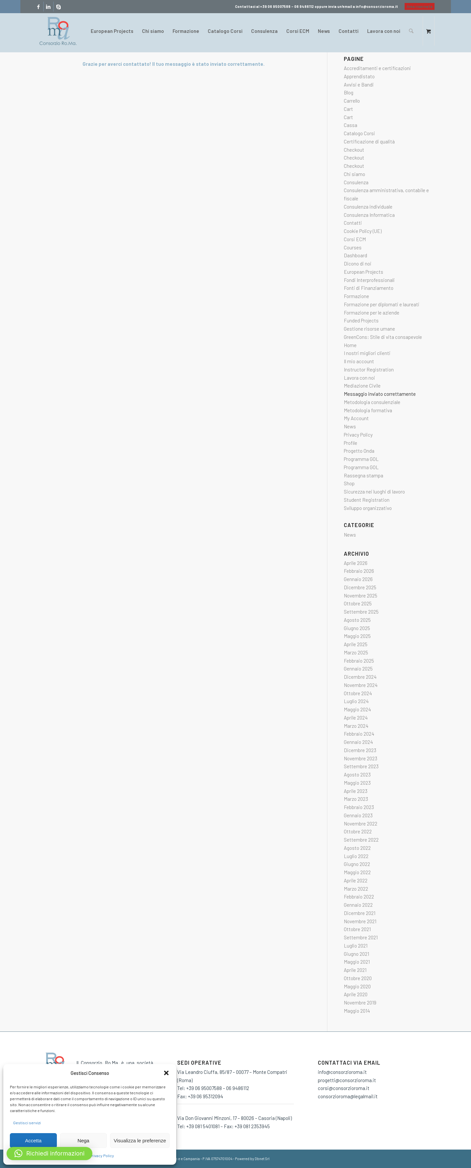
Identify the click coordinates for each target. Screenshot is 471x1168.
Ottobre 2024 (358, 693)
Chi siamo (354, 174)
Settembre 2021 (361, 937)
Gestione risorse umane (369, 329)
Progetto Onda (359, 451)
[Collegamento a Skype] (58, 7)
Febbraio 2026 (359, 571)
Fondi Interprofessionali (369, 280)
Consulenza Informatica (369, 215)
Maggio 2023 (357, 783)
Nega (83, 1140)
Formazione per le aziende (371, 313)
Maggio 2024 (357, 709)
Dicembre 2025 (360, 587)
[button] (166, 1073)
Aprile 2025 (355, 644)
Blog (348, 92)
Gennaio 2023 (358, 815)
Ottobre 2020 (358, 978)
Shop (349, 483)
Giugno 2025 (357, 628)
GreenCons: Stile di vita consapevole (383, 337)
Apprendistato (359, 76)
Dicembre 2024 (360, 677)
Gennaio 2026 (358, 579)
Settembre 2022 (361, 840)
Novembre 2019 (360, 1002)
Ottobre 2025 (358, 603)
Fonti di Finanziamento (368, 288)
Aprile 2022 (355, 880)
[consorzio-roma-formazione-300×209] (58, 31)
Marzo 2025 (356, 652)
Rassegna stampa (363, 475)
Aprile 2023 (355, 791)
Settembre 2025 (361, 612)
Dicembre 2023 (360, 750)
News (350, 426)
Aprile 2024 (356, 718)
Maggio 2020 (357, 986)
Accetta (33, 1140)
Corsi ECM (355, 239)
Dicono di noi (357, 264)
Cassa (350, 125)
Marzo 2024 (356, 726)
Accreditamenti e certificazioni (377, 68)
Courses (353, 247)
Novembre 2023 (360, 758)
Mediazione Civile (362, 386)
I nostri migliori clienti (367, 353)
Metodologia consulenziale (372, 402)
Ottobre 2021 (357, 929)
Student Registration (366, 500)
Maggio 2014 (357, 1011)
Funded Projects (361, 320)
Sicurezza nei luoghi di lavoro (374, 492)
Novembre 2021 (360, 921)
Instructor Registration (369, 369)
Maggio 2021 (357, 962)
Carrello (352, 101)
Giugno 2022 (357, 864)
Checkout (354, 150)
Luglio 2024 (356, 701)
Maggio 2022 (357, 872)
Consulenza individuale (368, 207)
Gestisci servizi (27, 1122)
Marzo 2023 (356, 799)
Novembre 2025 (360, 595)
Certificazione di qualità (369, 141)
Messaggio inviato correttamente (380, 394)
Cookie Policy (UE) (363, 231)
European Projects (363, 272)
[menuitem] (418, 6)
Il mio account (359, 361)
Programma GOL (361, 459)
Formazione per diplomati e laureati (381, 304)
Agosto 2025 (357, 620)
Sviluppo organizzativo (368, 508)
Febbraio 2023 (359, 807)
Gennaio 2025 (358, 669)
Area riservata (420, 6)
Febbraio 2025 (359, 661)
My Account (356, 418)
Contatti (353, 223)
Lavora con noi (359, 378)
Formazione (356, 296)
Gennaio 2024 (358, 742)
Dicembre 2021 (359, 913)
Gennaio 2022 (358, 905)
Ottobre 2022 (358, 831)
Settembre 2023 (361, 766)
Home (350, 345)
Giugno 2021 (356, 954)
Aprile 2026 (355, 563)
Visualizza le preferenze (140, 1140)
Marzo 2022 (356, 889)
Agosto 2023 (357, 774)
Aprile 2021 (355, 970)
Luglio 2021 (355, 946)
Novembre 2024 (361, 685)
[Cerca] (411, 31)
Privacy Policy (101, 1155)
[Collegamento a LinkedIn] (48, 7)
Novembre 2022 (360, 823)
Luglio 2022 (356, 856)
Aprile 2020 (355, 994)
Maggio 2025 (357, 636)
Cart (348, 109)
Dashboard (355, 255)
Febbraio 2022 (359, 897)
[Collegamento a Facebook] (38, 7)
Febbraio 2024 (359, 734)
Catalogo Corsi (359, 133)
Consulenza (356, 182)
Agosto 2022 (357, 848)
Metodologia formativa (368, 410)
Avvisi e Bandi (359, 85)
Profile (350, 443)
